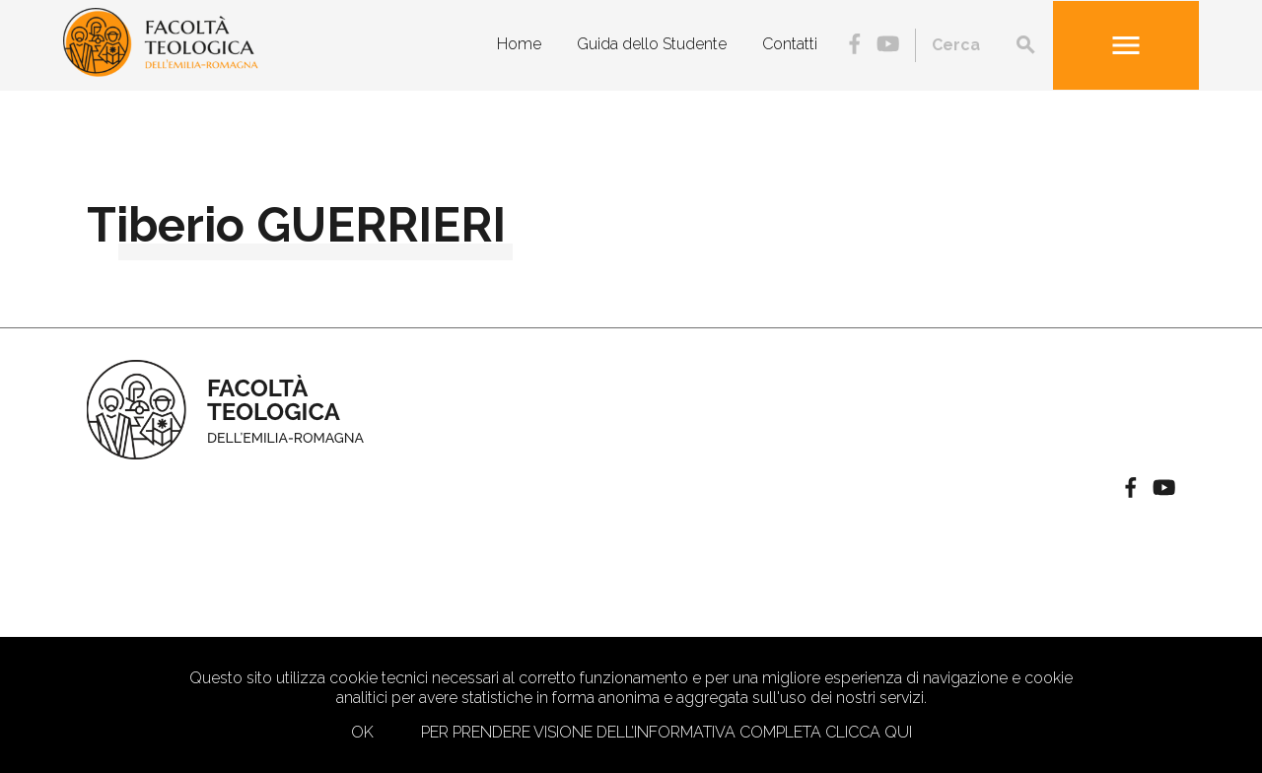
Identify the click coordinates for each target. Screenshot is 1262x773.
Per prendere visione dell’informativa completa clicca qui (666, 732)
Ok (362, 732)
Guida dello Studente (652, 44)
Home (519, 44)
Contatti (789, 44)
